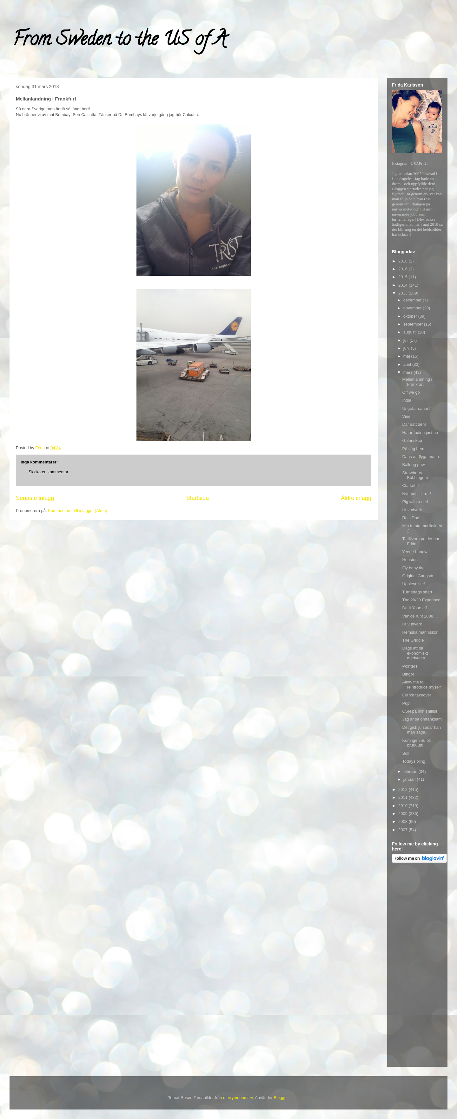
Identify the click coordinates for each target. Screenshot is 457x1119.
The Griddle (413, 640)
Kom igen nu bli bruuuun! (416, 743)
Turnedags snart (417, 592)
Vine (406, 416)
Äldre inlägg (356, 498)
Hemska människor (419, 632)
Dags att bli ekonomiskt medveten (415, 653)
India (406, 400)
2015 (403, 277)
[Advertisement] (417, 966)
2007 (403, 829)
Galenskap (412, 440)
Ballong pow (413, 464)
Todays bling (413, 761)
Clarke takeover (416, 695)
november (413, 308)
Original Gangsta (417, 575)
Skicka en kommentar (48, 471)
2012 (403, 789)
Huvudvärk (412, 624)
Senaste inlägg (35, 498)
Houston (409, 559)
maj (407, 356)
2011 (403, 797)
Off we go (411, 392)
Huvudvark (412, 510)
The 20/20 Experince (421, 600)
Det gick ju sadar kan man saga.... (421, 730)
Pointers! (410, 666)
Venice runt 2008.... (420, 616)
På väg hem (413, 448)
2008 (403, 821)
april (407, 364)
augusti (410, 332)
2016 (403, 269)
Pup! (406, 703)
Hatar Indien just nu (420, 432)
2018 (403, 261)
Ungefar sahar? (416, 408)
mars (408, 372)
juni (407, 348)
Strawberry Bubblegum (415, 475)
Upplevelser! (413, 583)
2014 (403, 285)
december (413, 300)
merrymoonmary (238, 1097)
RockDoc (410, 517)
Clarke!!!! (410, 485)
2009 (403, 813)
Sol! (405, 753)
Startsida (197, 498)
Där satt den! (414, 424)
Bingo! (408, 674)
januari (410, 779)
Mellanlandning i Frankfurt (417, 382)
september (413, 324)
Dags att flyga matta (420, 456)
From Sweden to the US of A (119, 41)
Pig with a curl (415, 501)
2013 (403, 293)
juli (406, 340)
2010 (403, 805)
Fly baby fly (412, 568)
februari (411, 771)
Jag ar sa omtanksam (421, 719)
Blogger (281, 1097)
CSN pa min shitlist (419, 711)
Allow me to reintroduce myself (421, 684)
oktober (410, 316)
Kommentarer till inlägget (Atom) (77, 510)
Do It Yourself (414, 607)
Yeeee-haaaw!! (415, 551)
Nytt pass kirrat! (416, 493)
